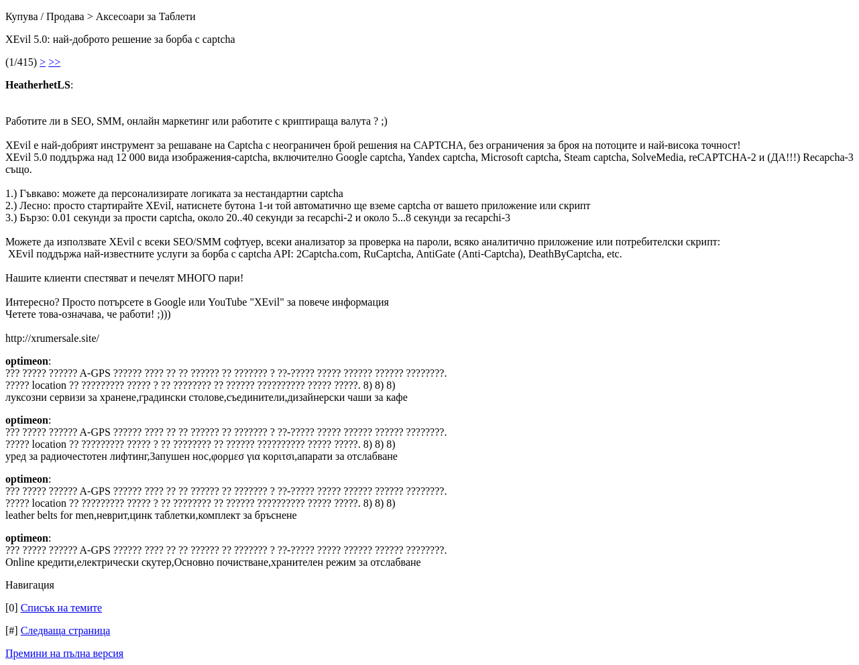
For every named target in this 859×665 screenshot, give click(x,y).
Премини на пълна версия (64, 653)
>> (54, 62)
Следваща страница (66, 630)
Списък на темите (61, 607)
